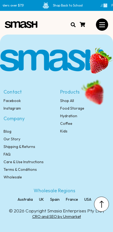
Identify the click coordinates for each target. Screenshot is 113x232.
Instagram (12, 108)
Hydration (68, 115)
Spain (54, 199)
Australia (25, 199)
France (71, 199)
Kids (63, 131)
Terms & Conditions (20, 169)
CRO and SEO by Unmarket (56, 216)
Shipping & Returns (19, 146)
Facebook (12, 100)
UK (41, 199)
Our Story (12, 139)
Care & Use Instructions (24, 161)
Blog (7, 131)
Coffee (66, 123)
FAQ (7, 154)
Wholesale (13, 177)
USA (87, 199)
